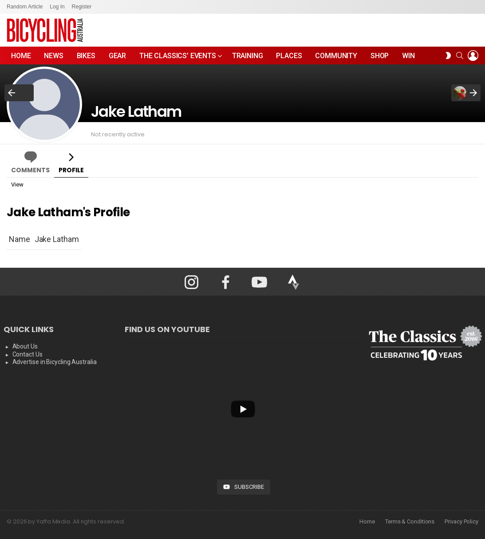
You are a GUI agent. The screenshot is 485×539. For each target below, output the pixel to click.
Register (82, 7)
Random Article (25, 7)
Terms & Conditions (409, 521)
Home (21, 56)
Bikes (86, 56)
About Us (25, 346)
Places (289, 56)
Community (336, 56)
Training (247, 56)
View (17, 184)
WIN (408, 56)
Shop (380, 56)
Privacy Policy (461, 521)
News (53, 56)
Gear (117, 56)
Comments (30, 170)
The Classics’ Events (177, 58)
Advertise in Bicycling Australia (54, 361)
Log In (57, 7)
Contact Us (27, 354)
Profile (71, 170)
